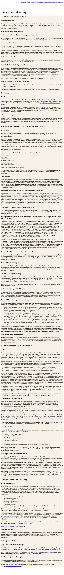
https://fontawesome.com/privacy (13, 566)
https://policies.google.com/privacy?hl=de (31, 553)
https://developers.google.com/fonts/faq (44, 552)
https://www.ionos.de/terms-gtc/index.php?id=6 (13, 526)
